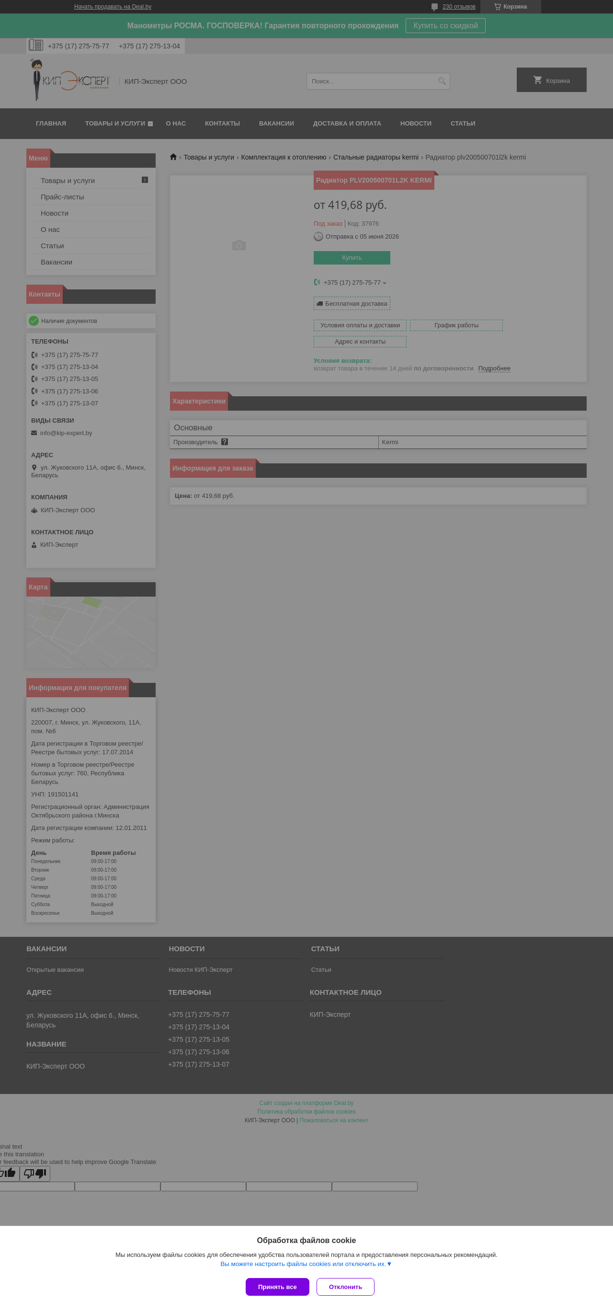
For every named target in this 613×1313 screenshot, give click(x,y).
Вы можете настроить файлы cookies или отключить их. (303, 1265)
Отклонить (347, 1286)
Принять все (277, 1286)
